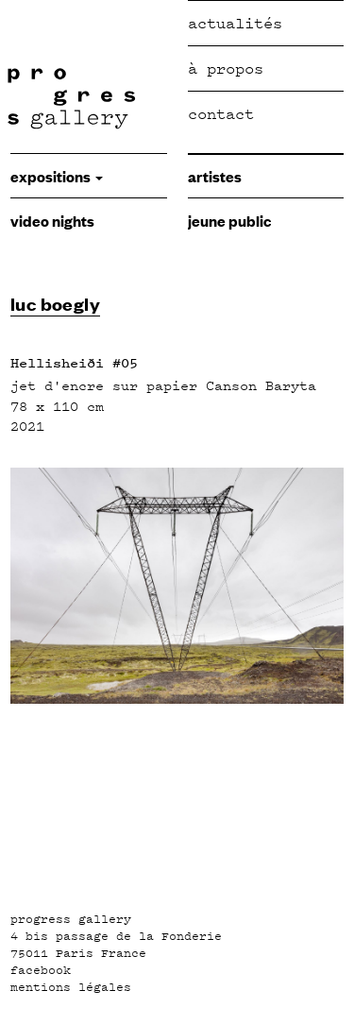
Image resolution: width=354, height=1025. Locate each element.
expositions (56, 175)
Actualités (235, 23)
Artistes (215, 175)
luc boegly (55, 303)
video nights (52, 220)
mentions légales (70, 987)
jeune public (229, 220)
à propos (225, 68)
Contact (221, 114)
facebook (40, 970)
